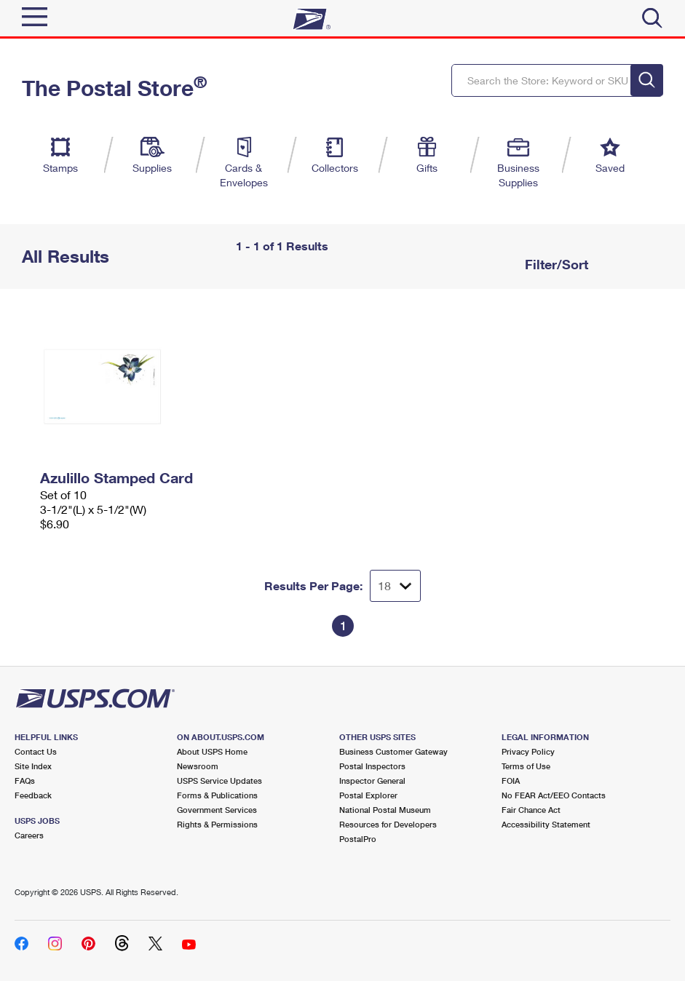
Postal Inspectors (372, 766)
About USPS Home (212, 751)
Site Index (33, 766)
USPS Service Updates (219, 780)
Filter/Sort (554, 264)
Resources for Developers (388, 824)
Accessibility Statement (546, 824)
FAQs (25, 780)
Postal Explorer (368, 795)
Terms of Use (526, 766)
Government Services (217, 809)
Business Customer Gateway (393, 751)
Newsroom (197, 766)
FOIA (511, 780)
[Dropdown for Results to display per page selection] (395, 586)
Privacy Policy (528, 751)
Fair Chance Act (531, 809)
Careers (29, 835)
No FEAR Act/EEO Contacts (554, 795)
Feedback (33, 795)
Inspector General (372, 780)
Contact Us (36, 751)
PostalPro (357, 838)
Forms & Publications (217, 795)
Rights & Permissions (217, 824)
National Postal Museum (385, 809)
